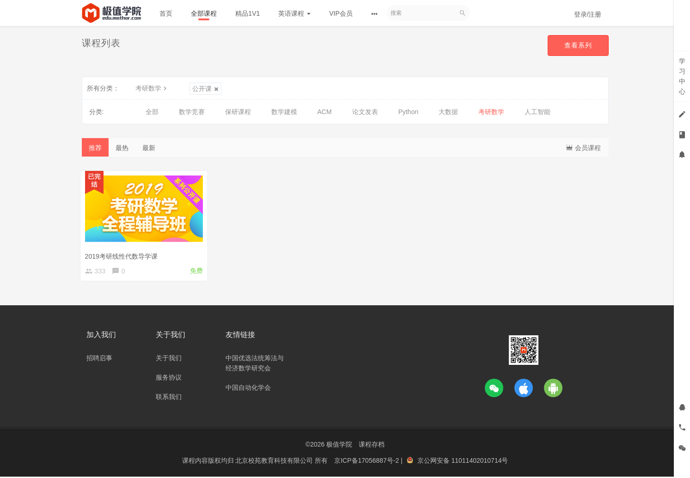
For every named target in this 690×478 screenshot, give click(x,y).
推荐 (95, 147)
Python (408, 111)
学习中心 (682, 76)
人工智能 (537, 111)
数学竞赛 (192, 111)
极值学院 (339, 445)
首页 (165, 13)
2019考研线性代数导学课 (123, 254)
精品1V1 (247, 13)
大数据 (448, 111)
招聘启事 (99, 359)
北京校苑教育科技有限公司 (275, 462)
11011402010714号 (479, 462)
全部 (152, 111)
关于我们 (169, 359)
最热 (122, 147)
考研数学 (152, 88)
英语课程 (294, 13)
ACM (325, 111)
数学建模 (284, 111)
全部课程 (204, 13)
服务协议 (169, 378)
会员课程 (583, 147)
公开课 (205, 88)
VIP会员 (341, 13)
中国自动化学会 (248, 389)
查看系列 (578, 45)
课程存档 (372, 445)
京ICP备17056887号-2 (367, 462)
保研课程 (238, 111)
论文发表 (365, 111)
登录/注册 (588, 14)
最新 (148, 147)
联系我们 (169, 398)
